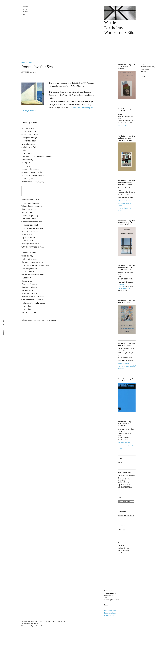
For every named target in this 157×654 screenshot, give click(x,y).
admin (35, 72)
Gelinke (143, 72)
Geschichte (24, 7)
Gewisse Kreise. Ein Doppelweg (124, 480)
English (23, 14)
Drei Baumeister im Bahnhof (127, 366)
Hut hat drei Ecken (123, 482)
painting (49, 320)
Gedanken (24, 12)
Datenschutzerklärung (148, 67)
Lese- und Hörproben (124, 443)
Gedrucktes (145, 69)
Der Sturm (121, 368)
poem (54, 320)
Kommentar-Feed (123, 550)
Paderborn (122, 286)
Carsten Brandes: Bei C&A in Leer (127, 476)
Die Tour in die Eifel (124, 364)
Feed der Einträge (123, 548)
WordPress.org (122, 553)
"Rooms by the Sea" (39, 320)
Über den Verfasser (125, 288)
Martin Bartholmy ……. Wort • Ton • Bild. (38, 621)
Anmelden (121, 546)
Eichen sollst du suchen (125, 201)
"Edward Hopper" (27, 320)
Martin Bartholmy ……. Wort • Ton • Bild (119, 27)
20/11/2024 (25, 72)
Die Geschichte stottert (125, 488)
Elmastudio (39, 626)
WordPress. (34, 624)
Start (142, 64)
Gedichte (24, 9)
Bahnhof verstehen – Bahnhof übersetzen (124, 485)
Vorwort (121, 284)
